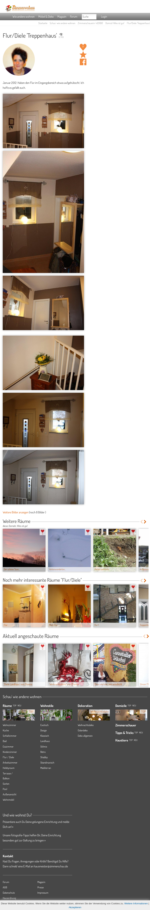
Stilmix (43, 746)
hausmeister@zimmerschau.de (51, 866)
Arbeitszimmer (10, 762)
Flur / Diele (8, 757)
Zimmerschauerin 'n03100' (90, 23)
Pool (5, 789)
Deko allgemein (85, 735)
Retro (43, 751)
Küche (6, 730)
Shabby (44, 757)
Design (43, 730)
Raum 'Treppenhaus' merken (83, 54)
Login (104, 16)
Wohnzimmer (9, 725)
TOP (14, 705)
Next (145, 521)
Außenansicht (9, 794)
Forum (73, 16)
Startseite (42, 23)
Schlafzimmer (10, 735)
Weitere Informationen (136, 903)
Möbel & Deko (46, 16)
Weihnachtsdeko (86, 725)
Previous (141, 521)
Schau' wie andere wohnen (62, 23)
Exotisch (44, 725)
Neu (134, 705)
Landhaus (45, 741)
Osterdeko (83, 730)
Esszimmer (8, 746)
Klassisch (44, 735)
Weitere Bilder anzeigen (15, 512)
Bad (5, 741)
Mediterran (45, 767)
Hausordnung (9, 898)
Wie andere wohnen (23, 16)
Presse (40, 887)
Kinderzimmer (10, 751)
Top (129, 705)
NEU (19, 705)
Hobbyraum (8, 767)
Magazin (61, 16)
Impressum (42, 892)
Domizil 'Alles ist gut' (115, 23)
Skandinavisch (47, 762)
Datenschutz (9, 892)
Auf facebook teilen (83, 62)
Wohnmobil (8, 799)
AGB (5, 887)
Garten (6, 783)
